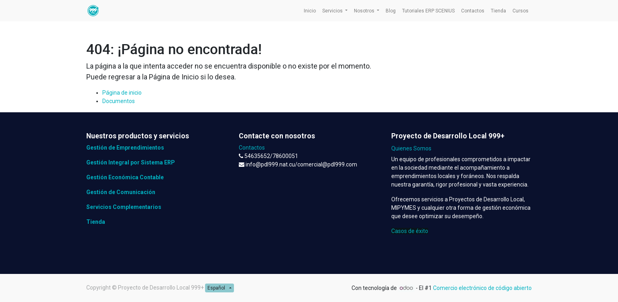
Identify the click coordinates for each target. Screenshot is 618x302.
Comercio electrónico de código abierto (482, 288)
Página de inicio (122, 92)
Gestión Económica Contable (125, 177)
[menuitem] (310, 11)
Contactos (252, 147)
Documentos (118, 101)
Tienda (95, 222)
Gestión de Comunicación (120, 192)
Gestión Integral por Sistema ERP (130, 162)
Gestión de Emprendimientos (125, 147)
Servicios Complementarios (123, 207)
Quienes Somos (411, 148)
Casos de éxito (409, 231)
